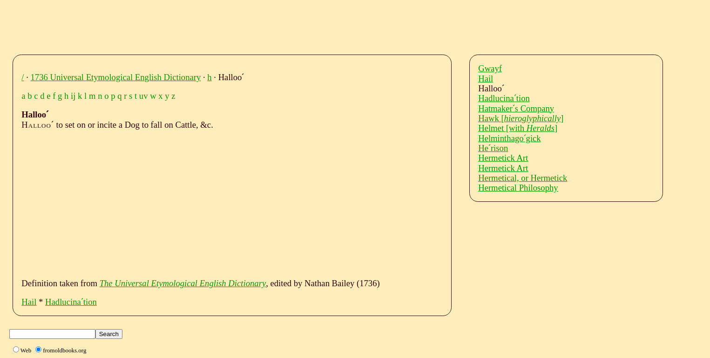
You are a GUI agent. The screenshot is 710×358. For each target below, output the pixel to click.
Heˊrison (493, 148)
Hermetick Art (503, 158)
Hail (28, 302)
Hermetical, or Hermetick (522, 178)
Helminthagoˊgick (509, 138)
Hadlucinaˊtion (71, 302)
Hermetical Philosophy (518, 188)
